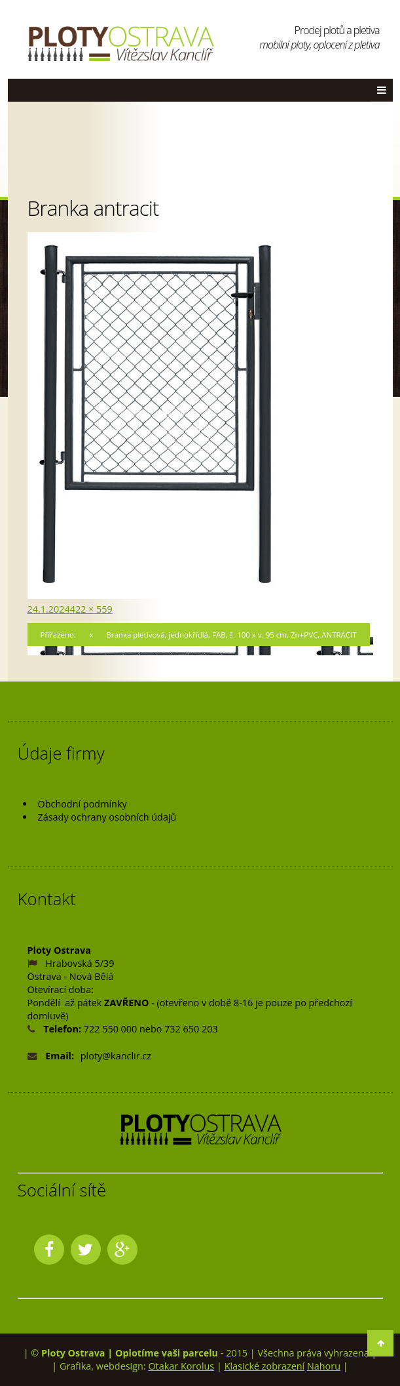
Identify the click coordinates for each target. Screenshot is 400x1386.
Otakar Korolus (181, 1366)
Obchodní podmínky (82, 804)
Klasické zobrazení (265, 1366)
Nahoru (323, 1366)
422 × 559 (91, 609)
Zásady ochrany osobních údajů (107, 817)
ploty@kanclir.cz (116, 1056)
